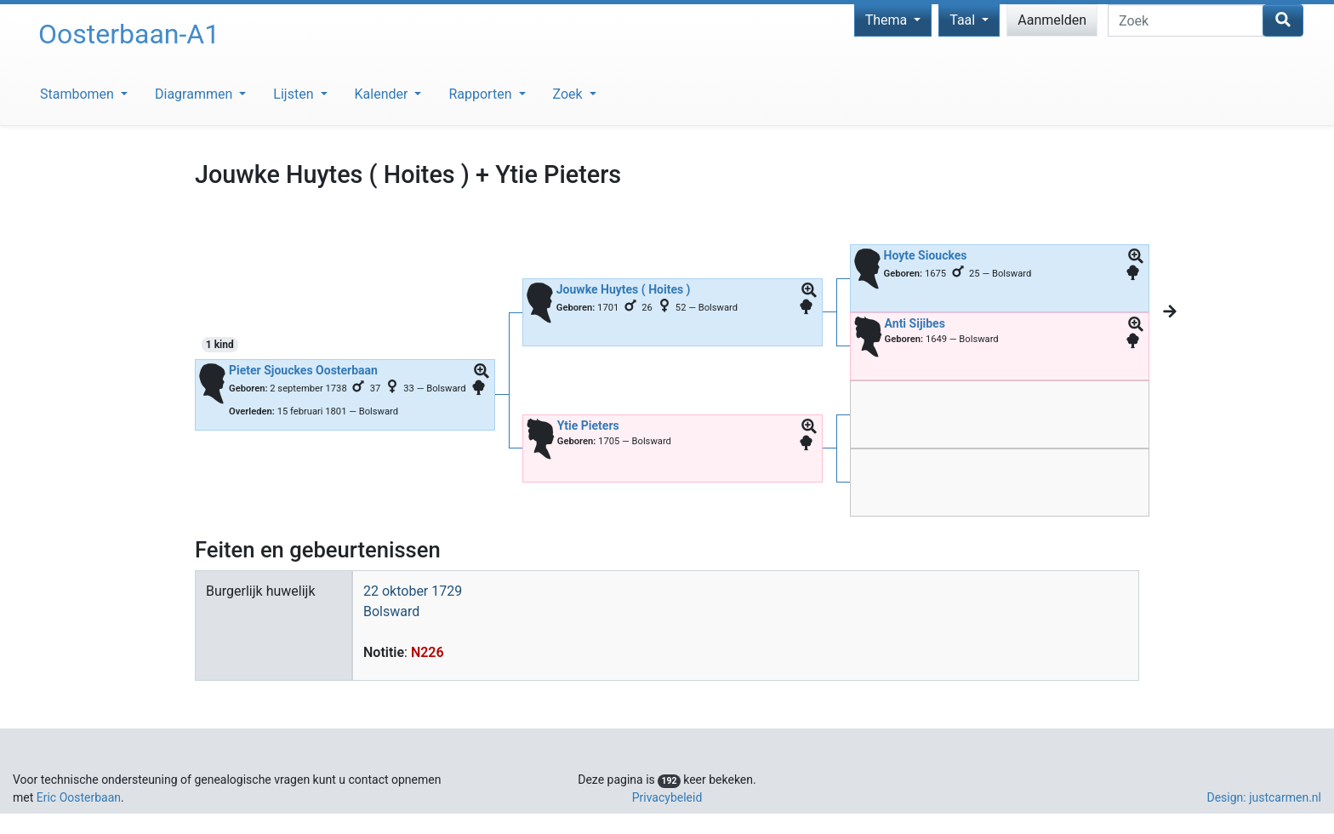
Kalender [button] (383, 94)
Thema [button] (888, 20)
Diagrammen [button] (195, 94)
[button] (481, 371)
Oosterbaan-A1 (128, 34)
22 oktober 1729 (412, 591)
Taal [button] (963, 20)
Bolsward (391, 611)
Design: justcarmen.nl (1263, 797)
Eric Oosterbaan (79, 797)
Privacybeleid (667, 797)
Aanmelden (1052, 20)
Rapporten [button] (481, 94)
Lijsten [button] (294, 94)
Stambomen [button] (78, 94)
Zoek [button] (569, 94)
